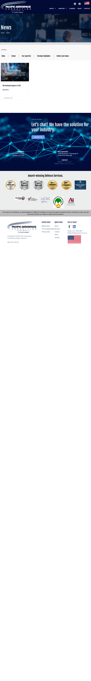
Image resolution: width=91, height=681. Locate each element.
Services (63, 8)
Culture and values (63, 56)
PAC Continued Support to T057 (12, 86)
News (79, 8)
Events (13, 56)
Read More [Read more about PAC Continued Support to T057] (6, 90)
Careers (72, 8)
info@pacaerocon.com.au (79, 233)
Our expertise (26, 56)
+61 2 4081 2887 (77, 231)
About (52, 8)
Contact (87, 8)
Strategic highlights (43, 56)
